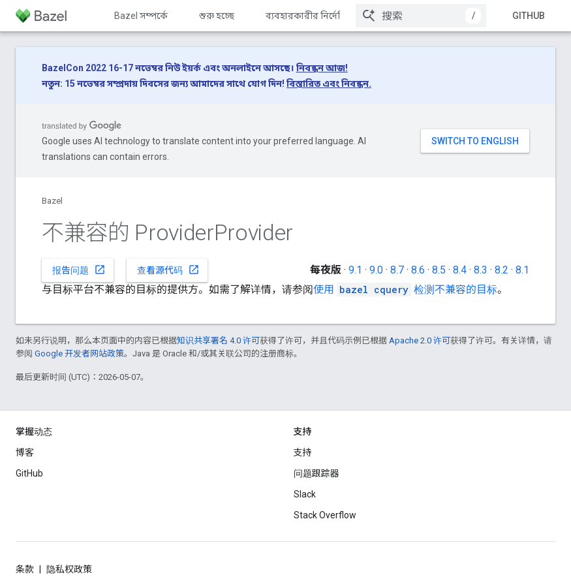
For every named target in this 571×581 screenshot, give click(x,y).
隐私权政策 (69, 569)
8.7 (397, 270)
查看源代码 (168, 269)
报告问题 (79, 269)
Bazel (52, 201)
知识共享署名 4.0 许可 (218, 340)
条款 (25, 569)
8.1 (522, 270)
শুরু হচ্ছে (216, 15)
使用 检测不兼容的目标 (405, 289)
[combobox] (421, 15)
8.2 (501, 270)
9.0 (376, 270)
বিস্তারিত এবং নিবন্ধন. (328, 83)
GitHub (528, 15)
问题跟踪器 (316, 473)
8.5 (439, 270)
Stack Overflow (325, 515)
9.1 (355, 270)
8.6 (418, 270)
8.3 (480, 270)
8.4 (460, 270)
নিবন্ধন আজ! (322, 68)
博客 (25, 452)
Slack (305, 494)
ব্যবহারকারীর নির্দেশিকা (311, 15)
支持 (303, 452)
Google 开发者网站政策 (79, 353)
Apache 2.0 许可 (419, 340)
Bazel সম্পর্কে (141, 15)
